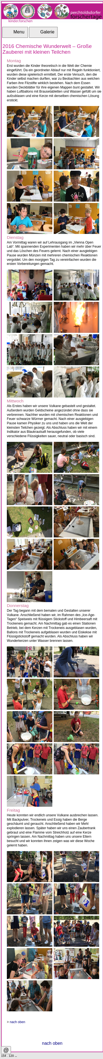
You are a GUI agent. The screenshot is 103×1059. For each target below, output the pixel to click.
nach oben (17, 1022)
